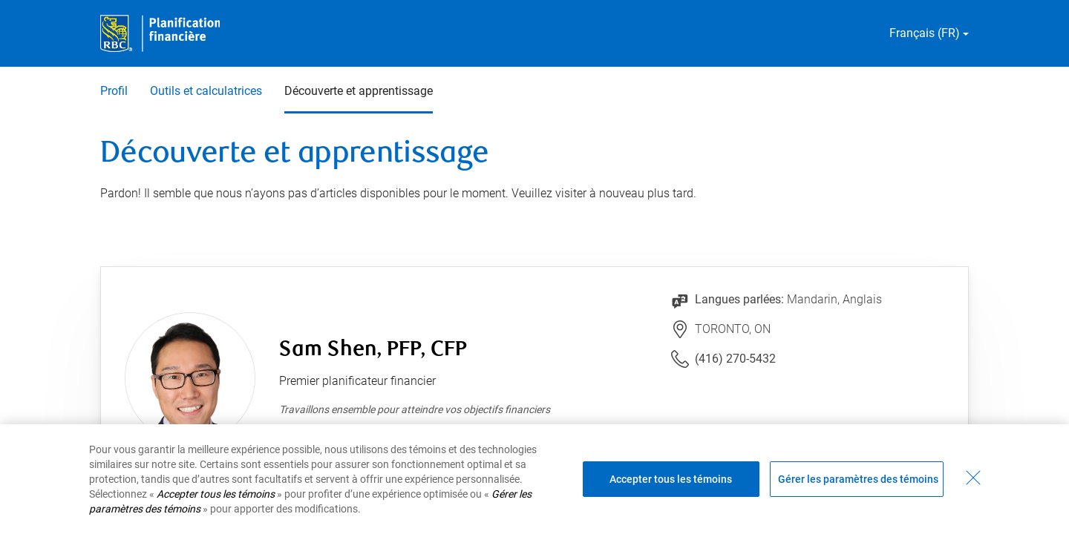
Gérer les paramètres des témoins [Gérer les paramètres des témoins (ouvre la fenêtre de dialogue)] (858, 479)
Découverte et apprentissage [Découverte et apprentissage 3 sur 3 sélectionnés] (358, 91)
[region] (534, 479)
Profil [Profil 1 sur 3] (114, 91)
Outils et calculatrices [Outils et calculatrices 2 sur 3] (206, 91)
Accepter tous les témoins (670, 479)
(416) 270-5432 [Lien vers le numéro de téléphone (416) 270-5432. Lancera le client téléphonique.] (735, 359)
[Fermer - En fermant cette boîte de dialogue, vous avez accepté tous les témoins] (973, 477)
